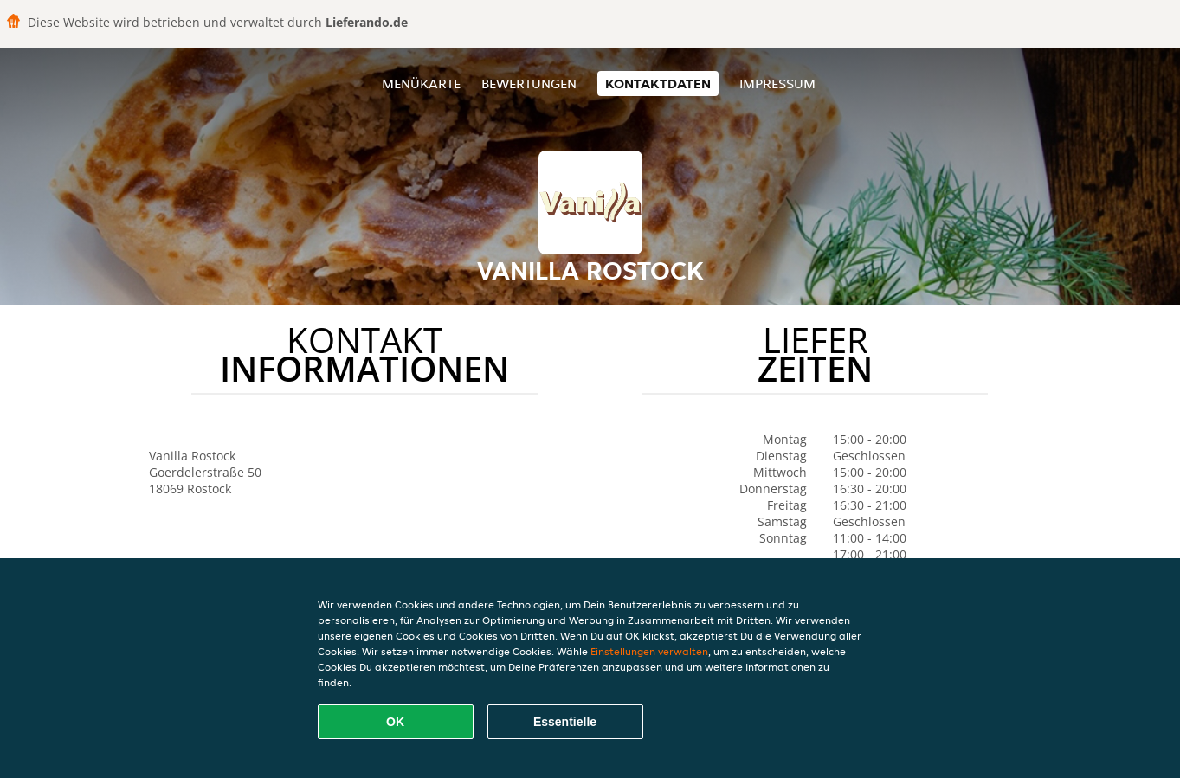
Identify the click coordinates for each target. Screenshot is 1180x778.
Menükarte (421, 83)
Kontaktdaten (658, 83)
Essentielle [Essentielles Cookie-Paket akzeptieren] (564, 722)
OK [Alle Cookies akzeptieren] (395, 722)
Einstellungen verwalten (649, 651)
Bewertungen (529, 83)
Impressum (777, 83)
